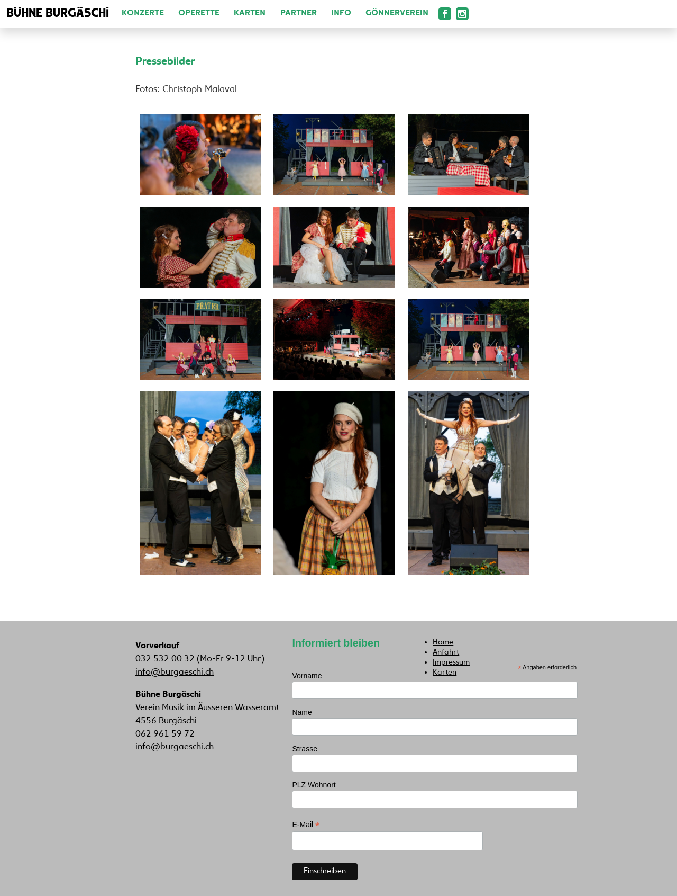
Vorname (307, 675)
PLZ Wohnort (313, 785)
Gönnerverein (396, 13)
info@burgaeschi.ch (174, 672)
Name (302, 712)
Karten (250, 13)
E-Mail (305, 825)
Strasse (304, 749)
